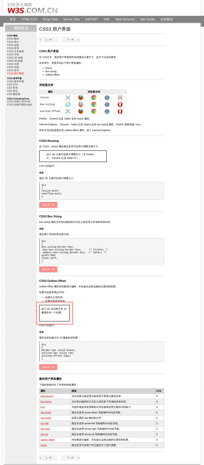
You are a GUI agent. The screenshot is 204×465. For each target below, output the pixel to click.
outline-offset (47, 439)
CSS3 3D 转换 (15, 60)
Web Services (125, 19)
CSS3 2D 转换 (15, 57)
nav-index (45, 417)
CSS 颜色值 (13, 94)
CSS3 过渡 (13, 64)
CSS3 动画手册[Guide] (19, 104)
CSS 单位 (12, 90)
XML (107, 19)
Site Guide (147, 19)
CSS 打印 (12, 84)
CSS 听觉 (12, 87)
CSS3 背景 (13, 48)
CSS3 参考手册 (15, 81)
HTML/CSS (29, 19)
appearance (46, 396)
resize (43, 445)
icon (42, 407)
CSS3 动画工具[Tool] (18, 101)
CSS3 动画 (13, 67)
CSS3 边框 (13, 45)
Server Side (71, 19)
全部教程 (166, 19)
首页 (13, 19)
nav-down (45, 412)
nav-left (44, 423)
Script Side (50, 19)
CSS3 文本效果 (15, 51)
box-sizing (46, 401)
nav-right (45, 428)
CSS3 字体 (13, 54)
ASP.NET (91, 19)
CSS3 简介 (13, 41)
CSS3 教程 (13, 38)
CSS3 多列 (13, 70)
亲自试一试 (48, 204)
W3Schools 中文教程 (38, 8)
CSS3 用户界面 (15, 73)
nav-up (44, 434)
